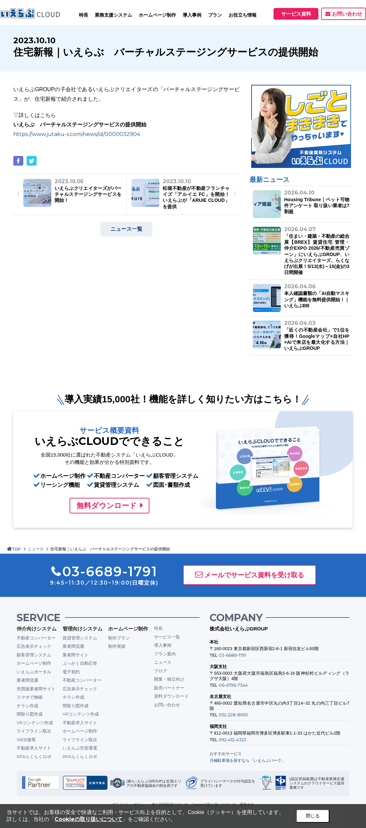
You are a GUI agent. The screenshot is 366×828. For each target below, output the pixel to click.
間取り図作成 (30, 714)
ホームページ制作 (34, 663)
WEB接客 (26, 739)
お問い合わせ (347, 14)
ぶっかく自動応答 (80, 663)
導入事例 (162, 645)
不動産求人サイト (34, 748)
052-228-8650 (233, 714)
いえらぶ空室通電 (80, 748)
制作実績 (116, 646)
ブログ (160, 670)
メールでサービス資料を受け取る (254, 575)
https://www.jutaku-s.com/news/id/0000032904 (76, 134)
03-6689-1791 (232, 655)
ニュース (36, 549)
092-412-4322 (232, 739)
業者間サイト (76, 654)
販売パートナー (169, 687)
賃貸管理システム (80, 637)
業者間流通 (27, 680)
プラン (215, 15)
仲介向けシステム (37, 628)
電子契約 (71, 671)
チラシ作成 (27, 705)
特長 (83, 15)
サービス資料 (296, 14)
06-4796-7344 (233, 685)
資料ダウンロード (171, 696)
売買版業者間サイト (36, 688)
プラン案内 (165, 653)
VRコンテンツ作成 (35, 722)
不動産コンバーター (36, 637)
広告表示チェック (34, 646)
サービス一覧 (167, 636)
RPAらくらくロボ (34, 756)
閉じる (313, 815)
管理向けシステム (82, 628)
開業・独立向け (169, 679)
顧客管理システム (34, 654)
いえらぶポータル (34, 671)
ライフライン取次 (34, 731)
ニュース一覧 (126, 229)
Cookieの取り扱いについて (88, 819)
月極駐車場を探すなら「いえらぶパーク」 (247, 760)
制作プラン (119, 637)
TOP (16, 549)
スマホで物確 (30, 697)
